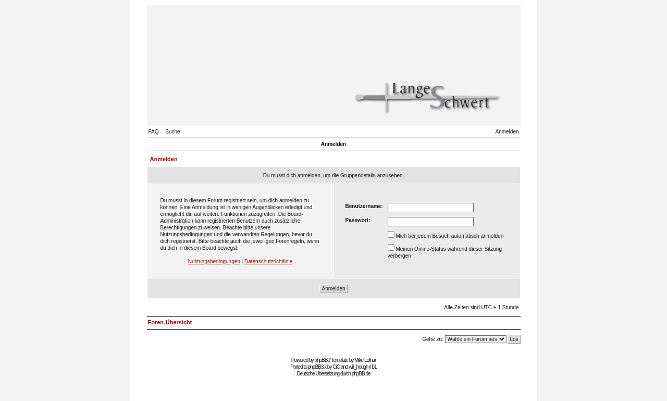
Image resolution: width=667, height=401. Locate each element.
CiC (336, 367)
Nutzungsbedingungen (214, 261)
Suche (172, 132)
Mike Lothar (365, 360)
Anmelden (506, 132)
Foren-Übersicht (170, 322)
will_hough (358, 367)
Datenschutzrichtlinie (268, 261)
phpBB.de (361, 373)
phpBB (320, 360)
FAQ (154, 132)
